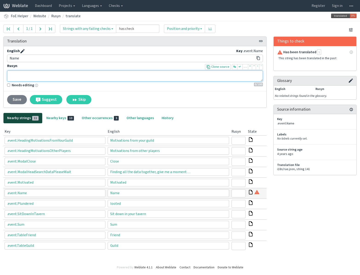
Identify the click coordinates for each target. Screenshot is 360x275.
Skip (79, 100)
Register (318, 5)
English (13, 50)
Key (239, 50)
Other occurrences (100, 118)
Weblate (15, 6)
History (168, 118)
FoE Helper (19, 16)
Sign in (337, 5)
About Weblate (166, 267)
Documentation (204, 267)
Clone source (217, 67)
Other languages (140, 118)
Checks (116, 5)
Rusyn (56, 16)
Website (39, 16)
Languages (92, 5)
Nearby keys (60, 118)
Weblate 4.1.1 (143, 267)
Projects (67, 5)
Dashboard (43, 5)
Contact (185, 267)
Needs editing (20, 85)
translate (73, 16)
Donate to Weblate (230, 267)
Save (17, 99)
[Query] (137, 29)
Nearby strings (23, 118)
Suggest (46, 100)
